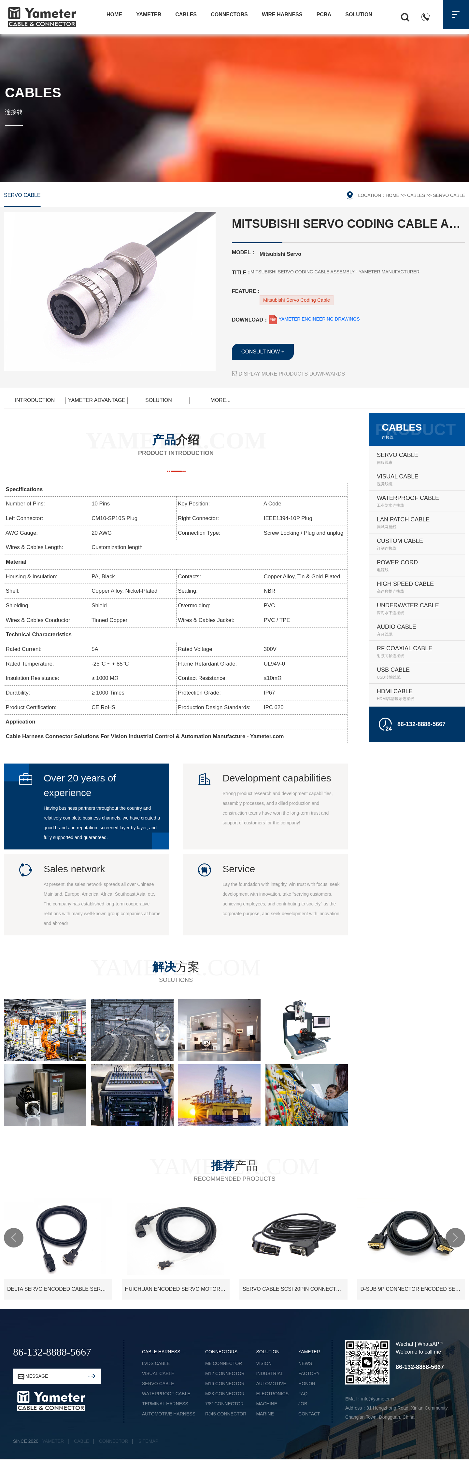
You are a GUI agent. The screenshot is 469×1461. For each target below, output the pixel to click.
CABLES (416, 195)
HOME (392, 195)
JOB (302, 1403)
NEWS (305, 1363)
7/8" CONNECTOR (224, 1403)
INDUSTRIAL (269, 1373)
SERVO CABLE (22, 195)
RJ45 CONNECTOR (226, 1413)
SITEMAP (148, 1441)
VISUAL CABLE (158, 1373)
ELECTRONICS (272, 1393)
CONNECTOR (113, 1441)
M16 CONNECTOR (225, 1383)
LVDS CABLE (156, 1363)
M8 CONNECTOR (223, 1363)
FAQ (302, 1393)
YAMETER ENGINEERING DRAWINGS (314, 319)
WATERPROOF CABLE (166, 1393)
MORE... (220, 400)
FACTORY (309, 1373)
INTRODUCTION (35, 400)
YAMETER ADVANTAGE (96, 400)
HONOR (306, 1383)
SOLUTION (158, 400)
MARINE (265, 1413)
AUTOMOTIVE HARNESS (168, 1413)
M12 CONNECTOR (225, 1373)
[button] (13, 1237)
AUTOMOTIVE (271, 1383)
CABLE (81, 1441)
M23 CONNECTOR (225, 1393)
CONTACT (309, 1413)
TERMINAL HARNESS (165, 1403)
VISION (263, 1363)
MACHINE (266, 1403)
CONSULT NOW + (262, 351)
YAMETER (53, 1441)
